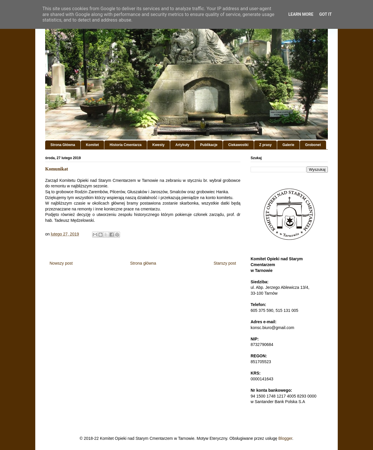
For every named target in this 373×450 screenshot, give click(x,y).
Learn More (300, 14)
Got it (325, 14)
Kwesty (158, 145)
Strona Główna (62, 145)
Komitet (92, 145)
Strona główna (143, 263)
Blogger (285, 438)
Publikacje (208, 145)
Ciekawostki (238, 145)
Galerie (288, 145)
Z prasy (265, 145)
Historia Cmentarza (125, 145)
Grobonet (313, 145)
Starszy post (225, 263)
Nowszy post (61, 263)
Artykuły (182, 145)
